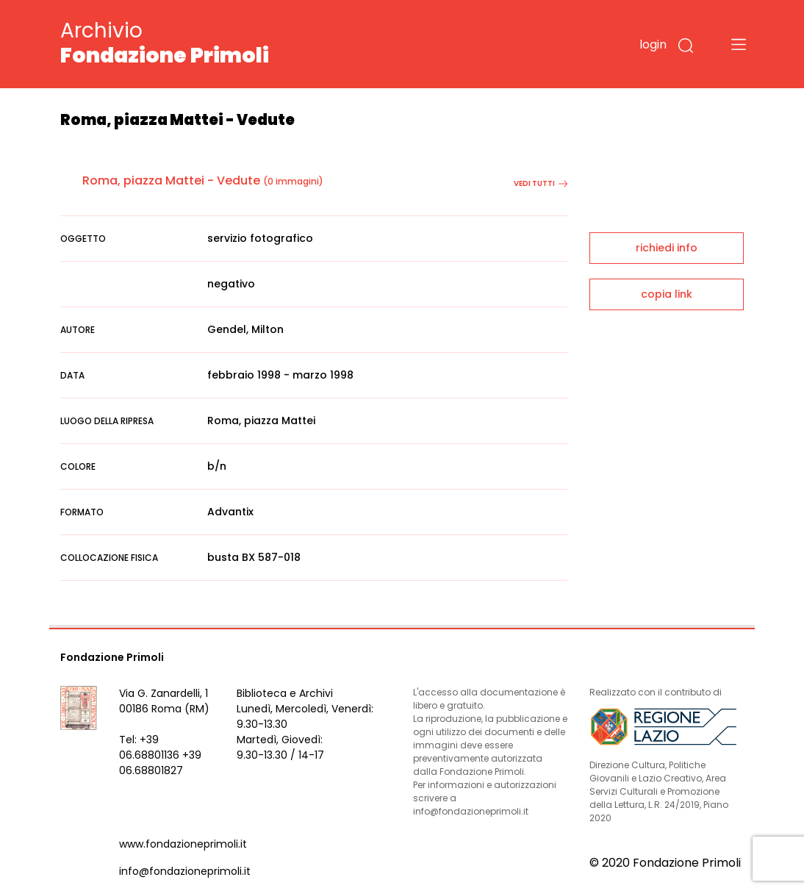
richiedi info (666, 247)
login (653, 44)
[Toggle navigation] (738, 44)
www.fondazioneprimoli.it (183, 844)
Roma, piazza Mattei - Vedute (171, 180)
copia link (666, 294)
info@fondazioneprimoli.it (185, 871)
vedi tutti (540, 183)
